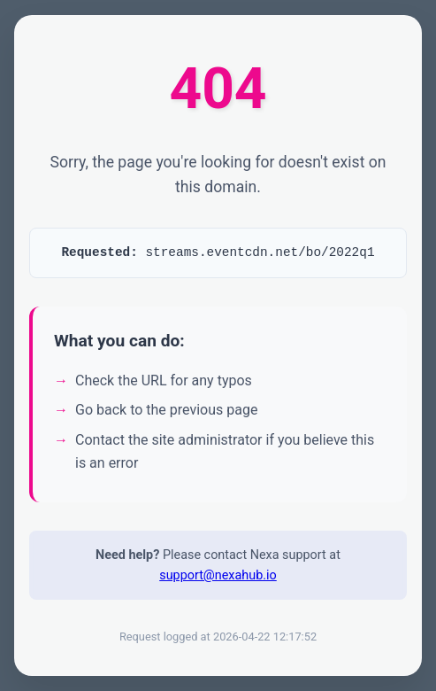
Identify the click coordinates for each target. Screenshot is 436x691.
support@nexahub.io (218, 581)
